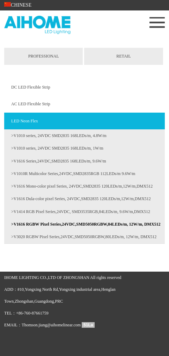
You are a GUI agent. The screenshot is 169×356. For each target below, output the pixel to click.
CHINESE (17, 5)
